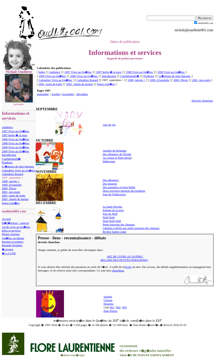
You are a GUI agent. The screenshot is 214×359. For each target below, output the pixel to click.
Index (42, 72)
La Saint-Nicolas (112, 206)
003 (124, 307)
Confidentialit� (11, 159)
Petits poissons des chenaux (119, 224)
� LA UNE (9, 253)
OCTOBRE (45, 140)
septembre (43, 94)
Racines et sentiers (12, 241)
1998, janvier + (10, 181)
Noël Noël (109, 217)
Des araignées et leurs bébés (119, 187)
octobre (55, 94)
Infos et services (11, 230)
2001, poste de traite (13, 195)
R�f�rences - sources (15, 223)
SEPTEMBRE (47, 109)
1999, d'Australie (12, 184)
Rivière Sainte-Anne (114, 231)
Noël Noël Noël (112, 221)
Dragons (108, 303)
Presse (43, 238)
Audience (7, 127)
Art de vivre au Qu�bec (16, 227)
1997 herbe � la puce (14, 135)
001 (112, 307)
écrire (128, 267)
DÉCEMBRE (46, 203)
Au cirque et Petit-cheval (117, 157)
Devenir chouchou (202, 100)
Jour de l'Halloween (114, 194)
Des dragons (110, 183)
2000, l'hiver (9, 188)
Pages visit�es (11, 203)
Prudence (7, 162)
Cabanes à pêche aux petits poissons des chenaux (131, 228)
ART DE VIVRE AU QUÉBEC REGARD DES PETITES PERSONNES (124, 258)
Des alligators (111, 180)
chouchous (118, 270)
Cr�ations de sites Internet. (18, 166)
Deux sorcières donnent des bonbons (124, 190)
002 (118, 307)
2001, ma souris (11, 192)
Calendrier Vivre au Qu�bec (19, 170)
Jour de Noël (110, 213)
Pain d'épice (110, 311)
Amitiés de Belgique (114, 150)
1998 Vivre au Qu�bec (15, 139)
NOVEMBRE (46, 171)
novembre (68, 94)
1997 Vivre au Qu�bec (15, 131)
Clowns (107, 300)
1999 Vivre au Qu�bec (15, 147)
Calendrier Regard (12, 174)
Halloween (109, 161)
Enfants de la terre (113, 210)
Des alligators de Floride (117, 154)
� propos (7, 249)
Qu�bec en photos (13, 238)
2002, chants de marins (15, 199)
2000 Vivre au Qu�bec (15, 151)
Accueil (6, 219)
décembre (82, 94)
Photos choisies (11, 234)
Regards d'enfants (12, 245)
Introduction (9, 155)
